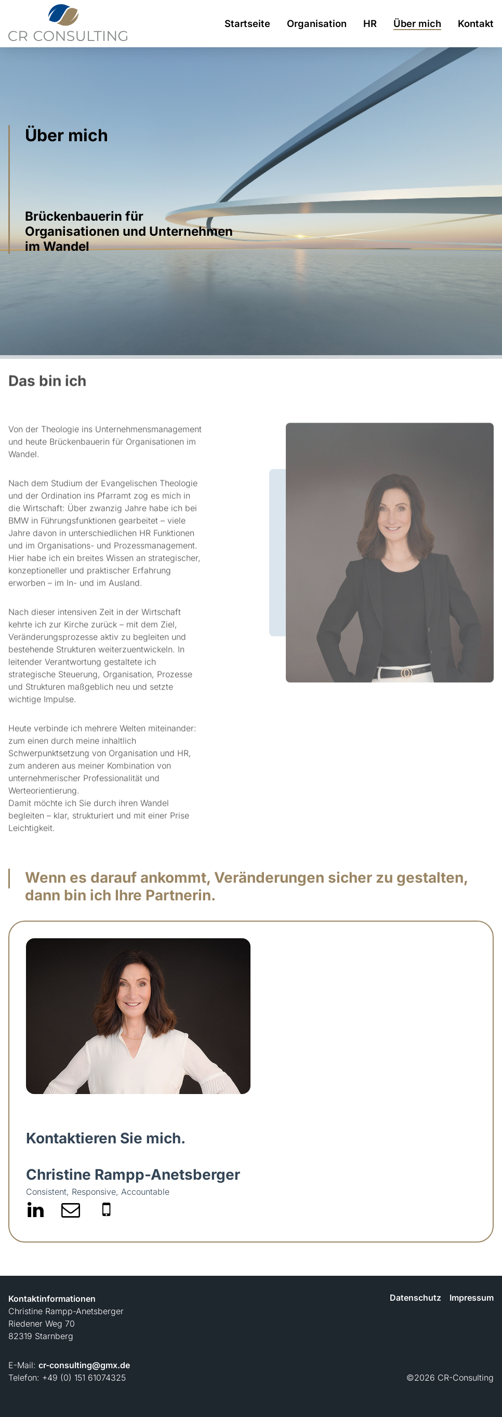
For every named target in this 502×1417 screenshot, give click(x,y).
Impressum (472, 1297)
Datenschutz (415, 1297)
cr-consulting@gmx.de (84, 1365)
